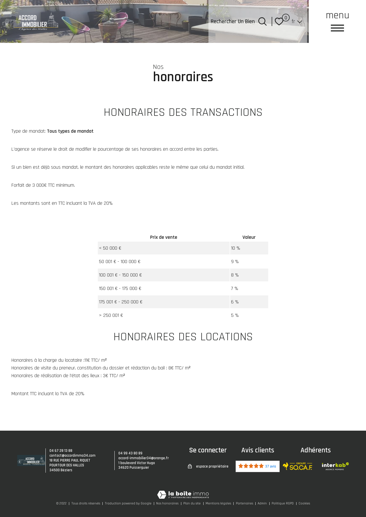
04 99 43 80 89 (130, 453)
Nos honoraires (167, 503)
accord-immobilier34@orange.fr (143, 458)
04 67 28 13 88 (60, 450)
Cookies (304, 503)
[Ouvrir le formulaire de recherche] (262, 21)
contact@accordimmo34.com (72, 455)
